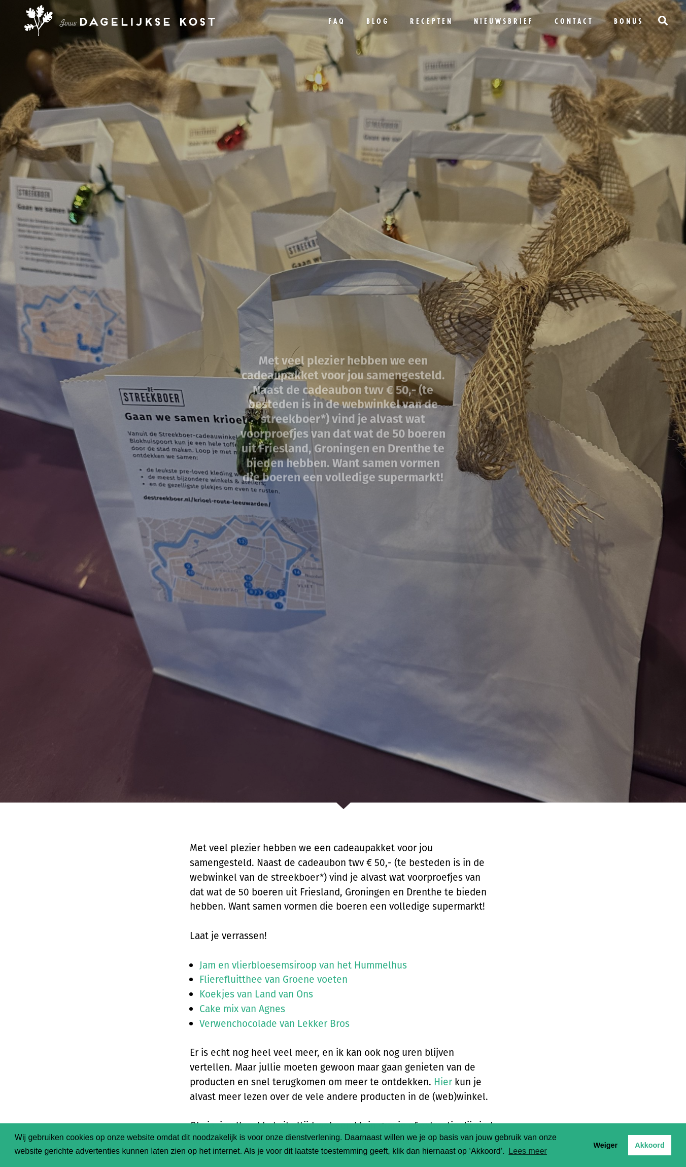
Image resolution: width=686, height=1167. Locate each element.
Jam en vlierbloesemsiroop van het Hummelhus (303, 965)
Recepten (431, 21)
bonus (628, 21)
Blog (377, 21)
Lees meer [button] (527, 1151)
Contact (574, 21)
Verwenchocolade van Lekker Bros (274, 1023)
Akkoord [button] (649, 1145)
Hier (443, 1082)
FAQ (337, 21)
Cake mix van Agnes (242, 1009)
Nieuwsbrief (504, 21)
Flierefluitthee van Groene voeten (273, 979)
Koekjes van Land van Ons (256, 994)
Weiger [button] (605, 1145)
